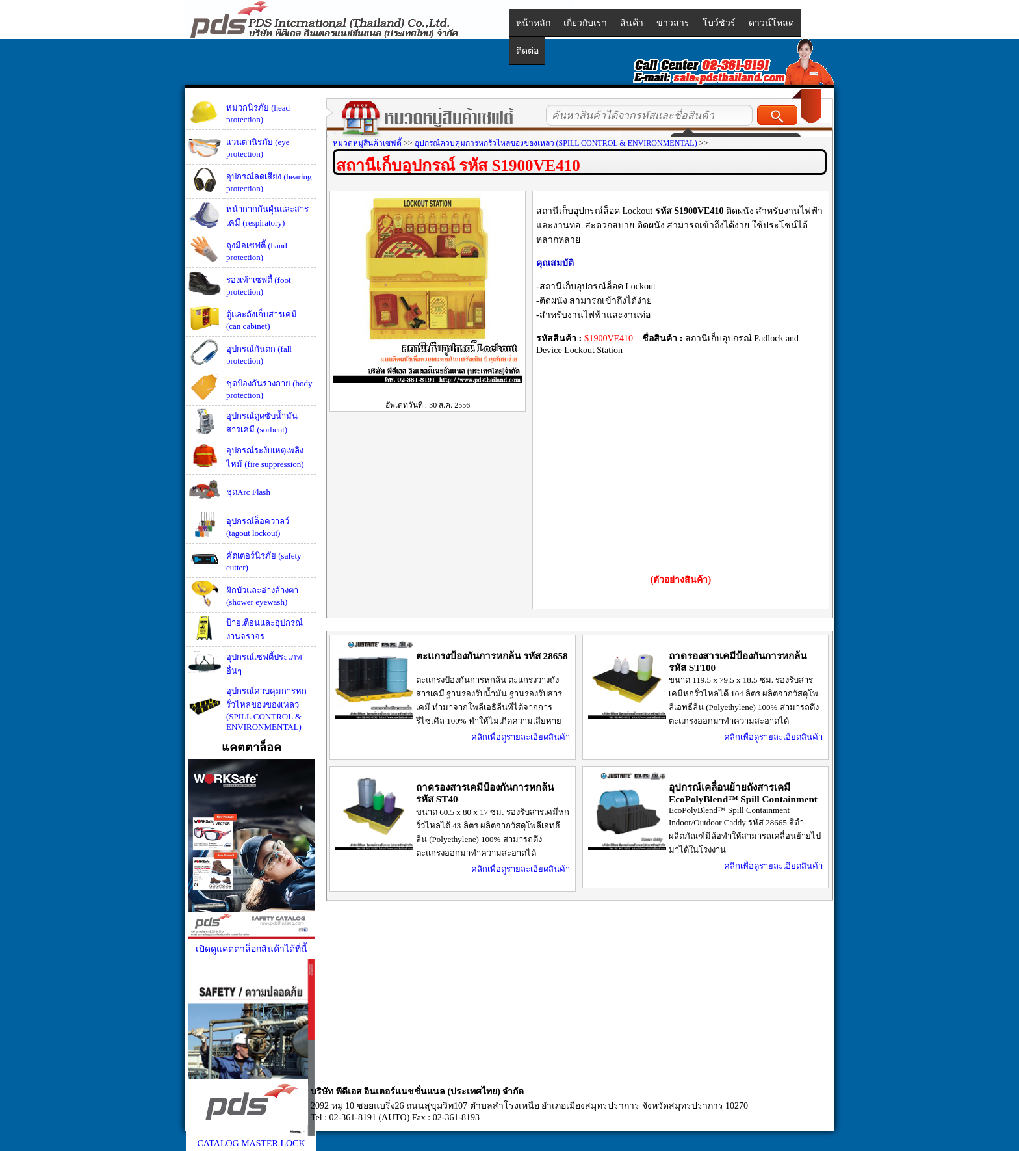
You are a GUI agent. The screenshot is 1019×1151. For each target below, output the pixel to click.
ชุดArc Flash (248, 492)
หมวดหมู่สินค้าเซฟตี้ (367, 143)
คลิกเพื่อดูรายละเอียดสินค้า (520, 737)
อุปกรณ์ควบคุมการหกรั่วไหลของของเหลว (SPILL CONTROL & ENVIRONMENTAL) (266, 709)
